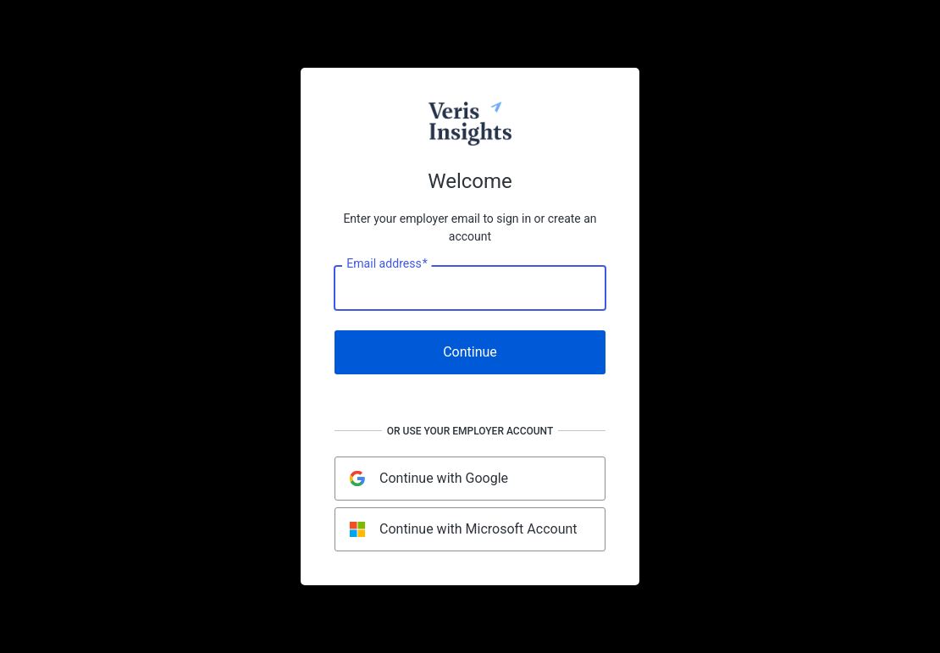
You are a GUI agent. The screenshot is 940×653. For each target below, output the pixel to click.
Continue (470, 352)
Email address (386, 264)
